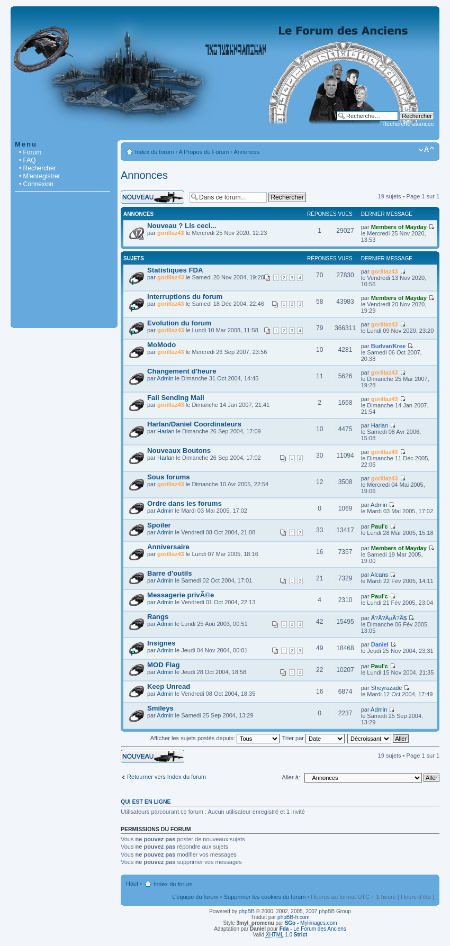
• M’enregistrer (39, 176)
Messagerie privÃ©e (180, 595)
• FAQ (27, 160)
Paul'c (379, 526)
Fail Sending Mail (175, 398)
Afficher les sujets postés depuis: (215, 738)
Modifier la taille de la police (426, 149)
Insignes (161, 643)
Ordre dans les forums (184, 503)
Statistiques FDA (175, 270)
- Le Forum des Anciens (313, 929)
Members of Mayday (399, 227)
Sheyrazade (386, 688)
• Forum (30, 152)
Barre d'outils (169, 573)
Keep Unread (168, 686)
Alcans (379, 574)
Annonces (247, 152)
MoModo (161, 345)
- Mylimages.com (311, 923)
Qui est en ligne (146, 801)
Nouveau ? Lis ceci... (181, 226)
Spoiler (159, 525)
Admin (165, 378)
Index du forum (154, 152)
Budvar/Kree (388, 346)
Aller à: (291, 777)
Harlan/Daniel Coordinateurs (194, 424)
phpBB (247, 911)
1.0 (287, 935)
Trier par (313, 738)
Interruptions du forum (184, 297)
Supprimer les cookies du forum (265, 897)
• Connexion (36, 184)
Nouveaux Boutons (179, 450)
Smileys (160, 708)
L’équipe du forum (195, 897)
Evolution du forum (179, 323)
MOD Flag (163, 665)
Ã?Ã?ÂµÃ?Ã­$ (389, 618)
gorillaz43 (170, 233)
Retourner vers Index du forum (166, 777)
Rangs (157, 617)
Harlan (165, 431)
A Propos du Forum (204, 152)
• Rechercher (37, 168)
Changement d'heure (182, 371)
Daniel (380, 644)
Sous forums (168, 477)
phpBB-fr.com (293, 917)
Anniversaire (168, 547)
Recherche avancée (408, 124)
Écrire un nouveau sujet (152, 197)
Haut (132, 883)
